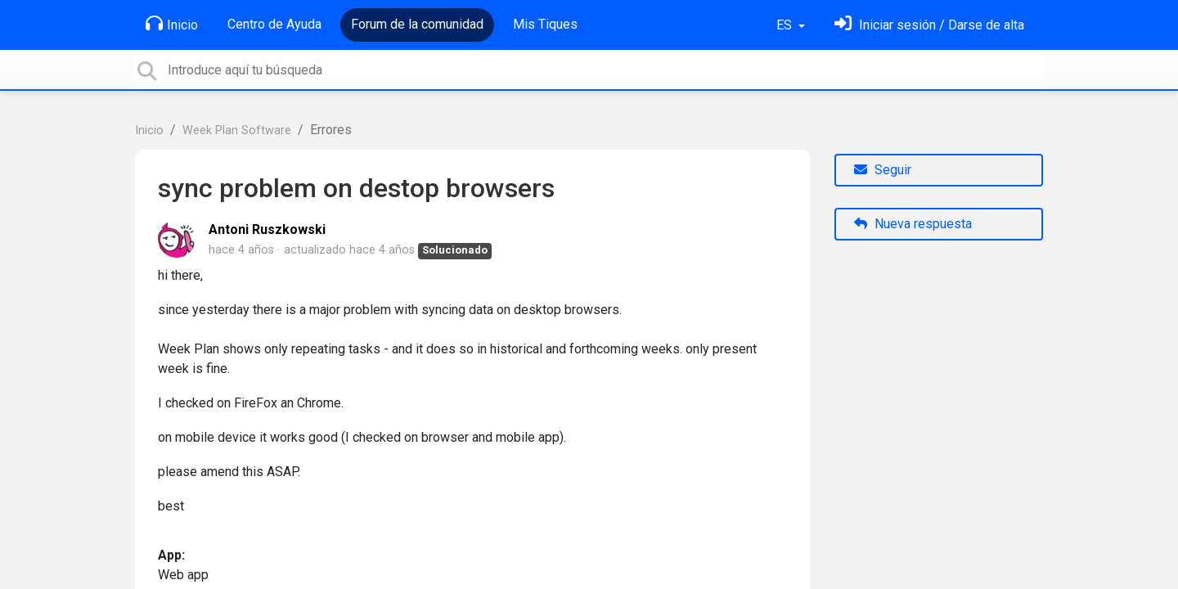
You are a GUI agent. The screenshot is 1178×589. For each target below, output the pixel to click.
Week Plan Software (236, 130)
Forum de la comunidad (417, 24)
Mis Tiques (545, 24)
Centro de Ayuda (274, 24)
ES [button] (785, 25)
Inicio (172, 24)
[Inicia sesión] (929, 25)
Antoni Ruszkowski (267, 229)
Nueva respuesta (913, 224)
